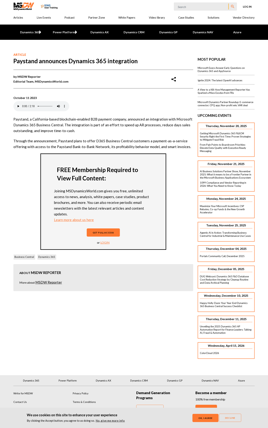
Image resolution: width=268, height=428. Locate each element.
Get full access (103, 232)
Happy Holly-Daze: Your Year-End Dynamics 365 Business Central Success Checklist (224, 305)
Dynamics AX (99, 32)
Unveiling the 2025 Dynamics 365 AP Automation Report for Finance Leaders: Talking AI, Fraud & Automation (225, 329)
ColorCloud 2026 (209, 353)
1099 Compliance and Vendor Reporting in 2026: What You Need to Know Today (223, 184)
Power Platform (63, 32)
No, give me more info (110, 420)
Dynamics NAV (203, 32)
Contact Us (20, 401)
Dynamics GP (168, 32)
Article (19, 54)
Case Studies (186, 17)
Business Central (24, 256)
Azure (237, 32)
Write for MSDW (23, 393)
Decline (230, 417)
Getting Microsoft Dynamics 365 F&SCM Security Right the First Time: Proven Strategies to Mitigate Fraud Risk (225, 136)
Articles (18, 17)
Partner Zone (96, 17)
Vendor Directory (244, 17)
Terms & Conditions (84, 401)
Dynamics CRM (134, 32)
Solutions (213, 17)
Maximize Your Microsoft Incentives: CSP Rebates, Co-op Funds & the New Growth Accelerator (222, 209)
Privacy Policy (80, 393)
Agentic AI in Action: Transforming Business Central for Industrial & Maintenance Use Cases (225, 234)
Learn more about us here (74, 220)
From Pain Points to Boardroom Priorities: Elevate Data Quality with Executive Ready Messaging (223, 148)
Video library (157, 17)
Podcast (69, 17)
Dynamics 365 (29, 32)
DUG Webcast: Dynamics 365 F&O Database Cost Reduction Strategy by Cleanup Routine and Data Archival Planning (224, 279)
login (105, 242)
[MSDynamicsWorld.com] (23, 6)
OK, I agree (205, 418)
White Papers (126, 17)
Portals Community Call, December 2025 (222, 256)
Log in (247, 6)
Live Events (44, 17)
